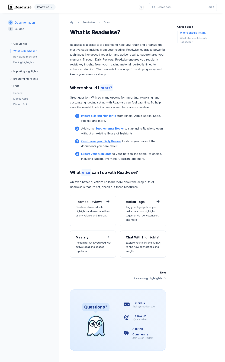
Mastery (82, 237)
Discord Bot (20, 104)
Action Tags (135, 202)
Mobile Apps (20, 98)
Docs (107, 22)
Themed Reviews (89, 202)
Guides (16, 29)
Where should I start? (193, 32)
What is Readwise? (25, 50)
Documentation (21, 22)
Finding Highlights (23, 62)
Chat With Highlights (142, 237)
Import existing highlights (98, 116)
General (17, 93)
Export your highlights (96, 154)
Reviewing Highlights (25, 56)
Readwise (45, 7)
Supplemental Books (109, 128)
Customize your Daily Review (101, 141)
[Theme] (141, 7)
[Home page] (19, 7)
